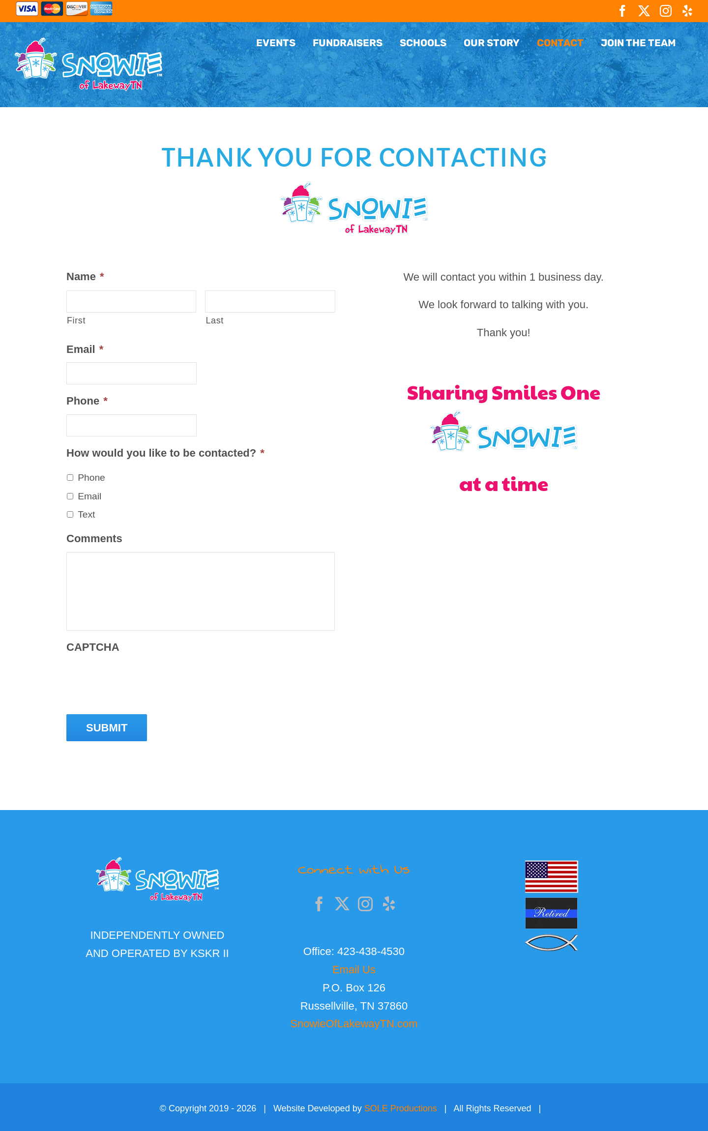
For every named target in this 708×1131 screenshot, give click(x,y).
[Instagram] (365, 901)
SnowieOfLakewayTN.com (353, 1021)
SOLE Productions (400, 1106)
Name (85, 276)
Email (84, 349)
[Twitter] (342, 901)
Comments (94, 538)
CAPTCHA (92, 647)
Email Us (354, 967)
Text (86, 514)
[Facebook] (319, 901)
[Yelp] (389, 901)
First (76, 320)
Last (214, 320)
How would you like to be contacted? (165, 453)
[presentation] (141, 680)
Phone (87, 401)
